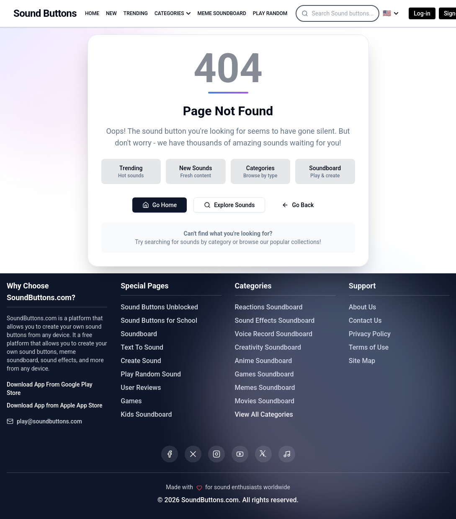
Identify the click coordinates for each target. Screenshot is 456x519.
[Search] (351, 13)
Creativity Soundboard (268, 347)
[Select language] (390, 13)
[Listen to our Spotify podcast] (286, 454)
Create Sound (141, 361)
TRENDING (136, 13)
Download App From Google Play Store (50, 388)
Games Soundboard (264, 374)
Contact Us (365, 320)
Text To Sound (142, 347)
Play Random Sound (151, 374)
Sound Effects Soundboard (275, 320)
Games (131, 401)
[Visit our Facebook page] (169, 454)
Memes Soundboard (265, 388)
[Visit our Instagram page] (216, 454)
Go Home (159, 205)
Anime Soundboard (263, 361)
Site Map (362, 361)
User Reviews (141, 388)
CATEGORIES (173, 13)
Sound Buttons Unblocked (159, 307)
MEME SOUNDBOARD (222, 13)
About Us (362, 307)
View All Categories (264, 414)
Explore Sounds (229, 205)
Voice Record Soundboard (273, 334)
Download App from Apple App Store (54, 405)
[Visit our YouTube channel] (240, 454)
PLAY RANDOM (270, 13)
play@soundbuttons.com (49, 421)
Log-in (422, 13)
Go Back (298, 205)
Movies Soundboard (265, 401)
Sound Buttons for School (159, 320)
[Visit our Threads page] (263, 454)
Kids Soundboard (146, 414)
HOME (92, 13)
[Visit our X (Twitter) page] (193, 454)
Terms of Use (369, 347)
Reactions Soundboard (269, 307)
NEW (111, 13)
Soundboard (139, 334)
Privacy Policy (370, 334)
